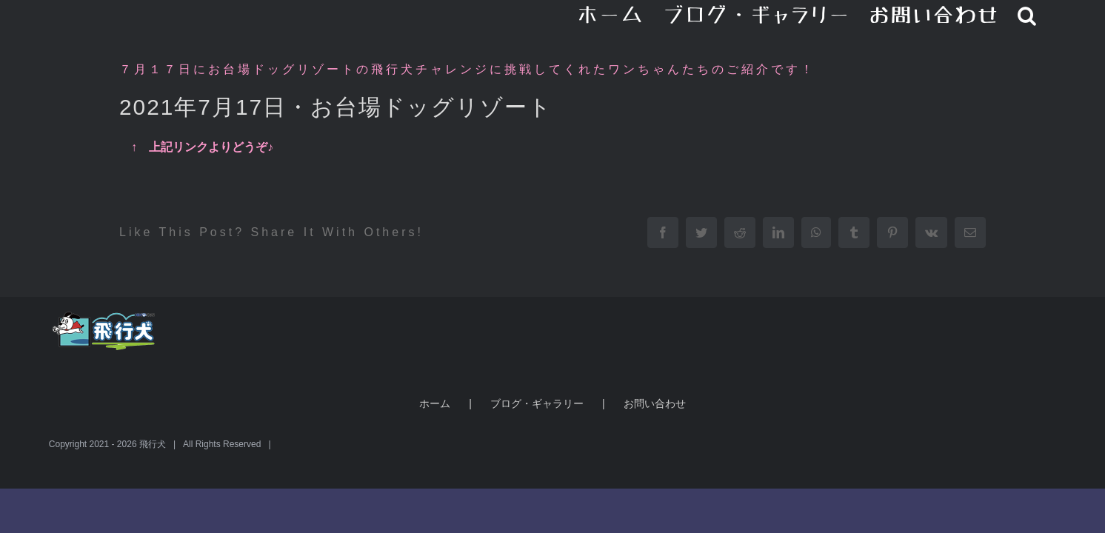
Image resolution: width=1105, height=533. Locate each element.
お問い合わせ (655, 403)
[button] (1046, 15)
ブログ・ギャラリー (537, 403)
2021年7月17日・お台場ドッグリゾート (335, 107)
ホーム (434, 403)
